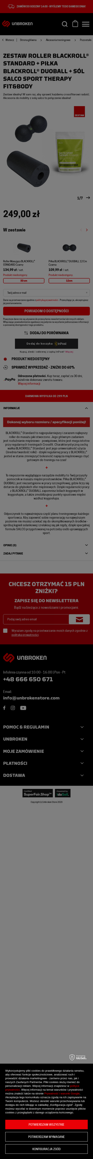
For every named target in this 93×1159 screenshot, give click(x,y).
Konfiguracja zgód (46, 1149)
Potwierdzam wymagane (46, 1137)
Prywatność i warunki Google (62, 1093)
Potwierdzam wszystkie (46, 1124)
